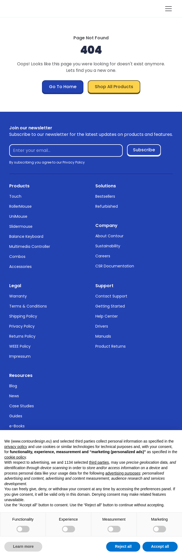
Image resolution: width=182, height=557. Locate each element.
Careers (102, 256)
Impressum (20, 356)
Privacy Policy (22, 326)
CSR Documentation (114, 266)
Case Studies (21, 406)
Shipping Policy (23, 316)
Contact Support (111, 296)
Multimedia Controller (29, 246)
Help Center (106, 316)
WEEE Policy (20, 346)
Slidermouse (20, 226)
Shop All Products (114, 87)
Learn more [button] (23, 546)
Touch (15, 196)
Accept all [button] (160, 546)
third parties (99, 462)
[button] (167, 8)
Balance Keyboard (26, 236)
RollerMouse (20, 206)
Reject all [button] (123, 546)
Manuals (103, 336)
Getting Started (110, 306)
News (14, 396)
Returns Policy (22, 336)
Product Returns (110, 346)
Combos (17, 256)
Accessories (20, 266)
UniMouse (18, 216)
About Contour (109, 236)
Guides (15, 416)
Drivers (101, 326)
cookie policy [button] (15, 457)
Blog (13, 386)
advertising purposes (122, 473)
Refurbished (106, 206)
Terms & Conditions (28, 306)
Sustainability (107, 246)
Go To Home (62, 87)
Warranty (18, 296)
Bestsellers (105, 196)
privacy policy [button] (15, 446)
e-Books (17, 426)
